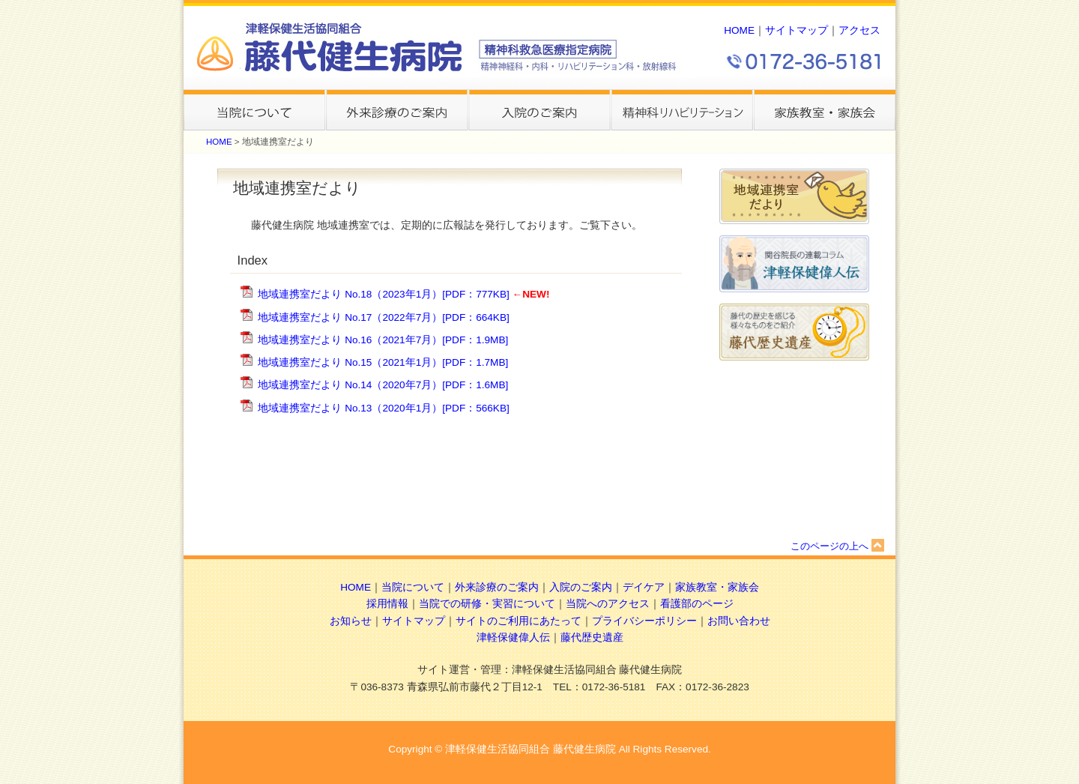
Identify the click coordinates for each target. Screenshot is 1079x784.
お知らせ (351, 621)
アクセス (859, 30)
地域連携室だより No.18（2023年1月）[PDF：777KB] (383, 294)
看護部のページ (697, 603)
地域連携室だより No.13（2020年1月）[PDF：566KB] (383, 408)
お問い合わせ (738, 621)
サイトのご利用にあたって (518, 621)
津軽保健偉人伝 (513, 637)
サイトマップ (796, 30)
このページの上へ (837, 546)
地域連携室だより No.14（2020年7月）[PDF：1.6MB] (383, 385)
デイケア (644, 587)
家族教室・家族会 (717, 587)
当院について (412, 587)
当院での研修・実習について (487, 603)
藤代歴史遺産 (591, 637)
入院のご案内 (580, 587)
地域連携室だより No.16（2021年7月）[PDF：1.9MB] (383, 340)
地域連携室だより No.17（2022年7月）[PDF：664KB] (383, 317)
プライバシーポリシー (644, 621)
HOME (739, 30)
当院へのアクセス (608, 603)
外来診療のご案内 (497, 587)
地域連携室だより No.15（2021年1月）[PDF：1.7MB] (383, 362)
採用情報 (387, 603)
